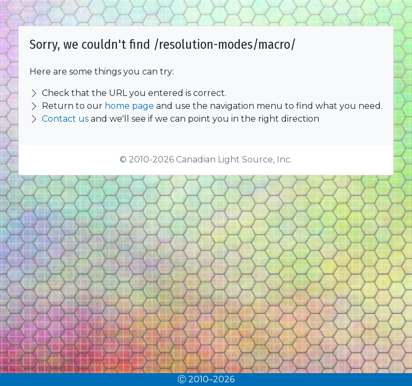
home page (129, 106)
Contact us (65, 119)
